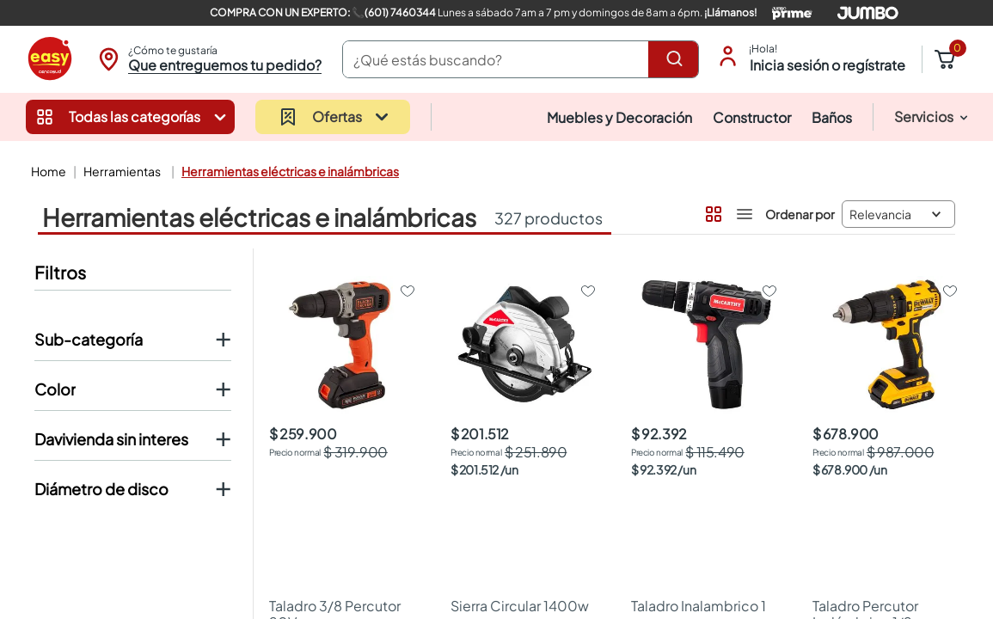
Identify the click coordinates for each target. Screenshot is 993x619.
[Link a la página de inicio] (47, 171)
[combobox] (521, 59)
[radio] (711, 210)
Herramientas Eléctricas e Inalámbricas (290, 171)
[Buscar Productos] (677, 59)
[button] (207, 59)
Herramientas (122, 171)
